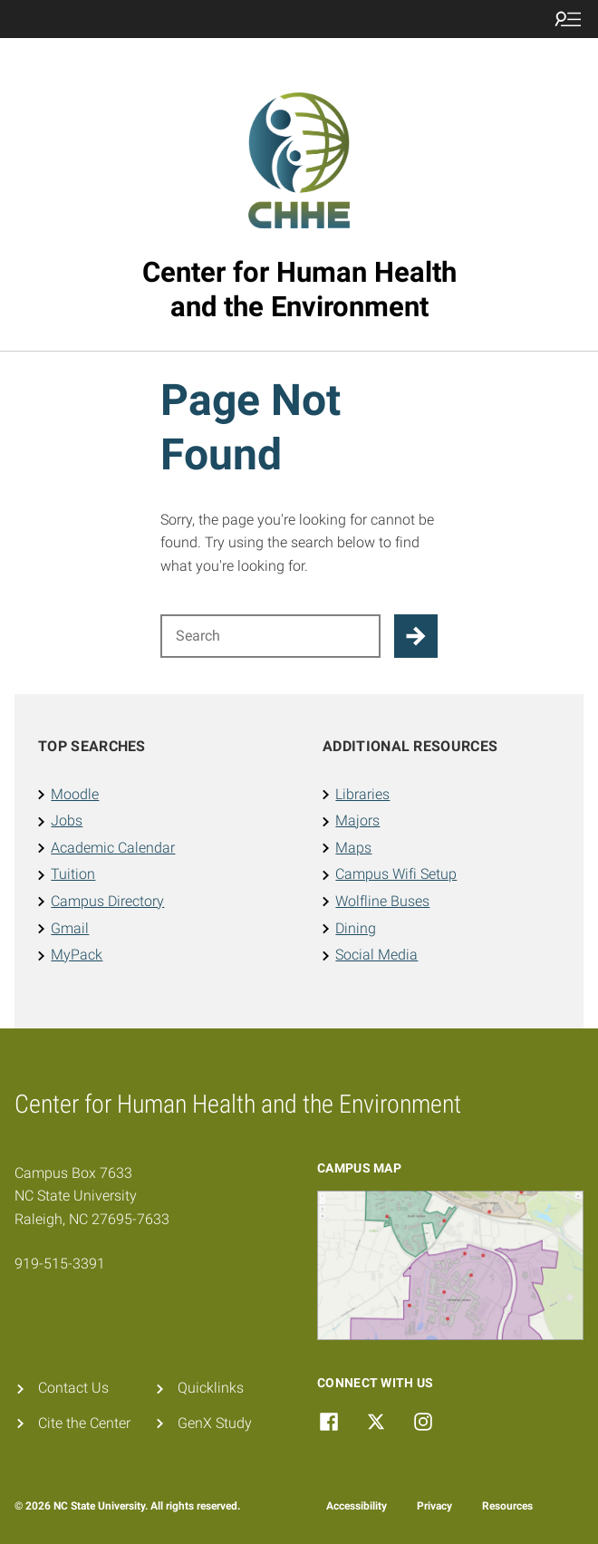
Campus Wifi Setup (396, 874)
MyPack (76, 954)
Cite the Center (84, 1423)
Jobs (66, 820)
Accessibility (356, 1506)
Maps (353, 847)
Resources (507, 1506)
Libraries (362, 794)
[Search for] (270, 636)
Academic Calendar (113, 847)
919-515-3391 (59, 1263)
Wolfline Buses (382, 901)
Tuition (73, 874)
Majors (357, 820)
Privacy (434, 1506)
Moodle (75, 794)
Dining (355, 928)
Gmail (70, 928)
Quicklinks (211, 1387)
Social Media (376, 954)
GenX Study (215, 1423)
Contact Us (73, 1387)
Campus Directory (107, 901)
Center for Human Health (299, 289)
